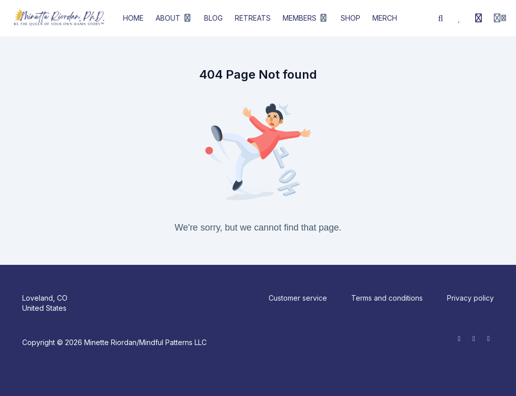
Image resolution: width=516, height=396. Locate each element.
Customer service (298, 298)
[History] (478, 18)
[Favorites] (459, 18)
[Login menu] (500, 18)
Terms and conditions (387, 298)
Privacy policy (470, 298)
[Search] (440, 18)
